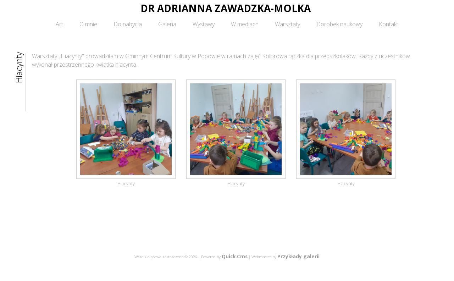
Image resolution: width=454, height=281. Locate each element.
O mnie (88, 24)
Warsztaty (287, 24)
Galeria (167, 24)
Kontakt (388, 24)
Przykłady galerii (298, 256)
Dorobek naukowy (339, 24)
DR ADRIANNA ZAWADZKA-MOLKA (225, 8)
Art (59, 24)
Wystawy (204, 24)
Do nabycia (128, 24)
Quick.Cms (235, 256)
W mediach (245, 24)
